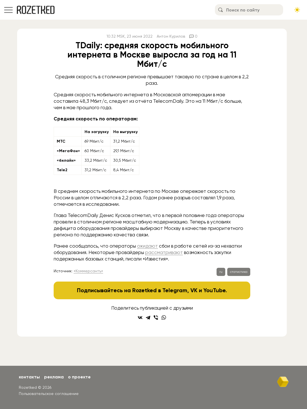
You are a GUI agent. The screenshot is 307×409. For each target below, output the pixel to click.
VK (193, 290)
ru (220, 272)
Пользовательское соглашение (49, 393)
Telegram (174, 290)
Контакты (29, 377)
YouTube (214, 290)
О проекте (79, 377)
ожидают (147, 246)
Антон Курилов (171, 36)
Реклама (54, 377)
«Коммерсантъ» (88, 271)
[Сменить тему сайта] (297, 9)
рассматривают (164, 252)
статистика (238, 272)
